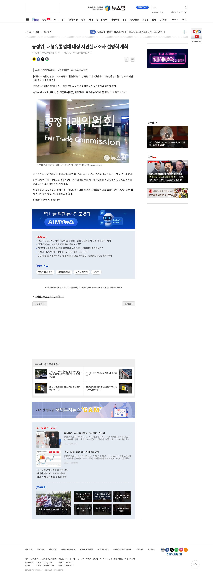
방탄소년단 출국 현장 (83, 509)
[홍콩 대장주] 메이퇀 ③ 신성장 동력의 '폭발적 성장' (65, 388)
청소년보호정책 (86, 549)
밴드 (47, 59)
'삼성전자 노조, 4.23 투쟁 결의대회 (52, 509)
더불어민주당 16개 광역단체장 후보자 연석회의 (102, 496)
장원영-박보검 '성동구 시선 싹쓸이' (122, 496)
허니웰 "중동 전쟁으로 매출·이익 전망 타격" (101, 374)
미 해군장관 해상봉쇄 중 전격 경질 (52, 469)
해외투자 (115, 19)
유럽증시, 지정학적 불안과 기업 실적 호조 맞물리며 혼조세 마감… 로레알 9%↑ (131, 31)
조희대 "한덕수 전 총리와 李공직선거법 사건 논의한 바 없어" (167, 143)
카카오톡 (34, 59)
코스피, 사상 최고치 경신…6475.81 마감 (83, 496)
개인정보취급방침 (68, 549)
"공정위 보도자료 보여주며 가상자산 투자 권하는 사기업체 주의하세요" (70, 248)
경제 (83, 19)
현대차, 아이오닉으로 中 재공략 (51, 473)
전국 (154, 19)
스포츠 (175, 19)
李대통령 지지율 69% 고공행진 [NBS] (84, 432)
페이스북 (38, 59)
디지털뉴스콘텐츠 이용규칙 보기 (49, 296)
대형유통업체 (64, 272)
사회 (91, 19)
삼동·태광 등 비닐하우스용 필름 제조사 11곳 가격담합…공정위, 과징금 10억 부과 (75, 255)
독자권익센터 (103, 549)
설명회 (96, 272)
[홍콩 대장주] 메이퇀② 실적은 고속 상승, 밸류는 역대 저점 (101, 388)
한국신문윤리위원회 (174, 554)
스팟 (152, 156)
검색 (185, 7)
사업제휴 (52, 549)
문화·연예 (164, 19)
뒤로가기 (40, 304)
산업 (125, 19)
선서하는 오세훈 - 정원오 (122, 509)
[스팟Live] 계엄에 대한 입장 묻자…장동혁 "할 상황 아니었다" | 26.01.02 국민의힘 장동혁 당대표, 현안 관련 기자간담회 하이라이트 (167, 178)
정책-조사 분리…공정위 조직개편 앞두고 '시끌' (59, 244)
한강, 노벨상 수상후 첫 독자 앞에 (52, 476)
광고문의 (151, 549)
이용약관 (139, 549)
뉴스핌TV (152, 122)
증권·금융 (134, 19)
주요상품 (40, 549)
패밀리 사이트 (176, 12)
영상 (46, 19)
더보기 (184, 32)
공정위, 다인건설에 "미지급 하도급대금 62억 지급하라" (63, 251)
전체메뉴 (27, 19)
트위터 (42, 59)
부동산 (145, 19)
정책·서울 (73, 19)
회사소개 (28, 549)
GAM (184, 19)
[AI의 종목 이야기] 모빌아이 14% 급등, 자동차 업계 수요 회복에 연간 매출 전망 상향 (65, 374)
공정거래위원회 (45, 272)
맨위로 (128, 304)
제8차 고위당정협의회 (102, 509)
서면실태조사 (82, 272)
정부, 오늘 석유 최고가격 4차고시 (81, 451)
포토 (56, 19)
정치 (63, 19)
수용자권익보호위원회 (122, 549)
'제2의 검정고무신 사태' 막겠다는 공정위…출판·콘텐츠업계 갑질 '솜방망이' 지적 (74, 240)
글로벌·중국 (101, 19)
